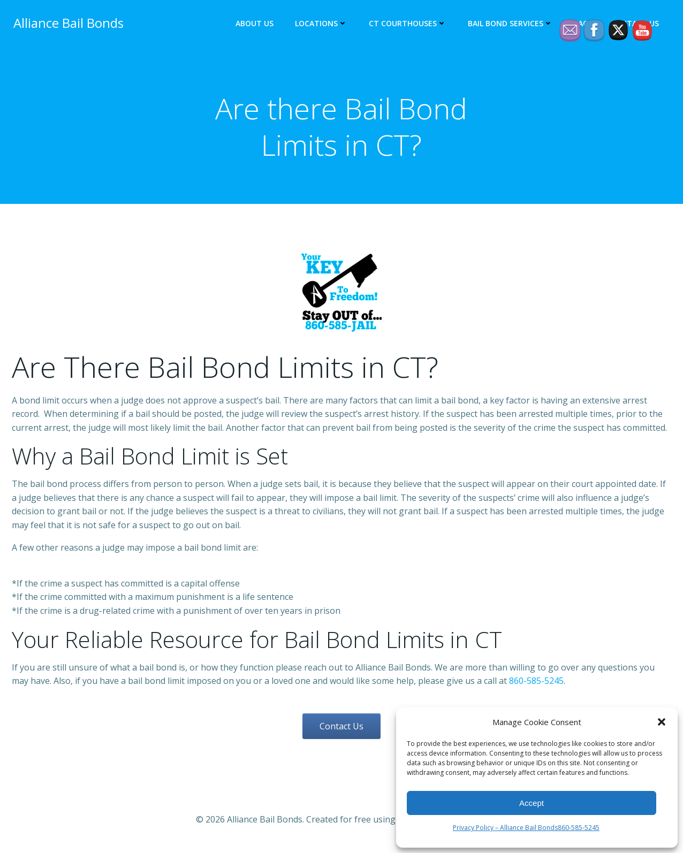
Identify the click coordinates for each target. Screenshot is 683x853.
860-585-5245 (536, 683)
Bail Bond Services (512, 24)
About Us (256, 24)
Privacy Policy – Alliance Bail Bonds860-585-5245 (526, 827)
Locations (323, 24)
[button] (661, 722)
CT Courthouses (409, 24)
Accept (531, 803)
